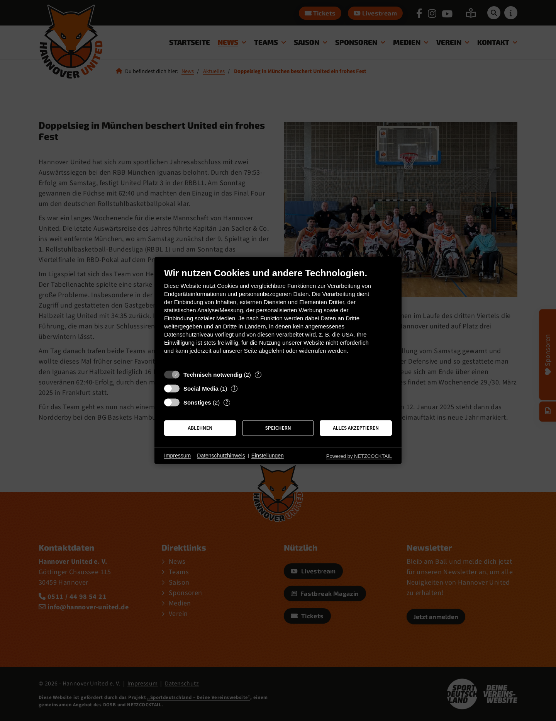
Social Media (201, 388)
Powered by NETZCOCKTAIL (359, 456)
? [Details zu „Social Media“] (234, 388)
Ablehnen (200, 428)
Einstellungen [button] (267, 455)
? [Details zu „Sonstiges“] (227, 402)
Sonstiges (197, 402)
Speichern (278, 428)
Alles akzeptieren (356, 428)
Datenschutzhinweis (221, 455)
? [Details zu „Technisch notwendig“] (258, 374)
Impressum (177, 455)
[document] (278, 317)
